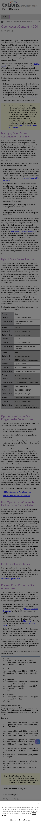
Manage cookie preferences (20, 820)
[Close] (38, 804)
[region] (20, 812)
